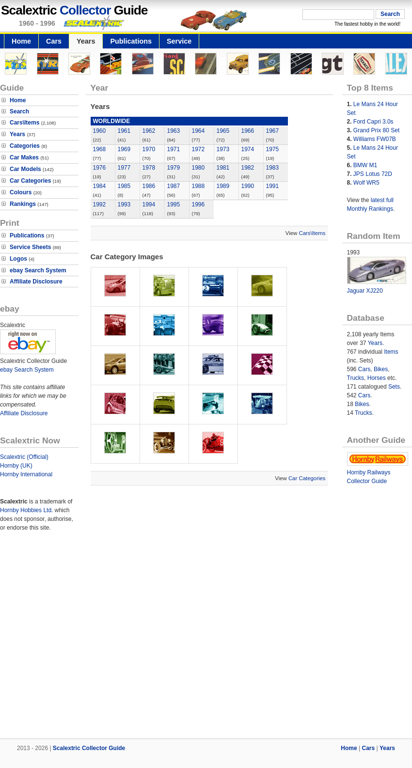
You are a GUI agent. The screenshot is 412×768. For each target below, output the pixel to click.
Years (86, 41)
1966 (247, 130)
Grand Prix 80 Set (376, 130)
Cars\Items (24, 122)
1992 (99, 204)
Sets (394, 386)
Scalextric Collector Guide (89, 748)
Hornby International (26, 474)
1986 (149, 186)
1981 (223, 167)
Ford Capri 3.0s (373, 121)
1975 (272, 149)
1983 (272, 167)
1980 (198, 167)
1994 (149, 204)
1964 (198, 130)
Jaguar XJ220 (365, 290)
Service (179, 41)
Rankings (23, 204)
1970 (149, 149)
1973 (223, 149)
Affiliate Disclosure (36, 281)
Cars (54, 41)
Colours (21, 192)
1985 (124, 186)
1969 (124, 149)
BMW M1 (365, 165)
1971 (173, 149)
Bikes (381, 369)
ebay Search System (38, 270)
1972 (198, 149)
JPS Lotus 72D (372, 174)
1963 (173, 130)
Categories (25, 145)
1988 (198, 186)
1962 (149, 130)
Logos (18, 258)
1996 (198, 204)
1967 (272, 130)
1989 (223, 186)
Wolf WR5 (366, 182)
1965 (223, 130)
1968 (99, 149)
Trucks (355, 378)
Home (21, 41)
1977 (124, 167)
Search (19, 111)
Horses (376, 378)
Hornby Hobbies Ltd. (26, 510)
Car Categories (30, 180)
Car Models (25, 169)
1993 (124, 204)
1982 (247, 167)
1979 (173, 167)
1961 (124, 130)
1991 (272, 186)
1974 (247, 149)
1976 (99, 167)
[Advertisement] (91, 636)
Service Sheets (30, 247)
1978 (149, 167)
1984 (99, 186)
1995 (173, 204)
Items (391, 351)
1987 (173, 186)
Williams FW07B (374, 139)
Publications (131, 41)
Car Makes (24, 157)
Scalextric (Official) (24, 457)
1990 (247, 186)
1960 (99, 130)
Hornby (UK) (16, 465)
